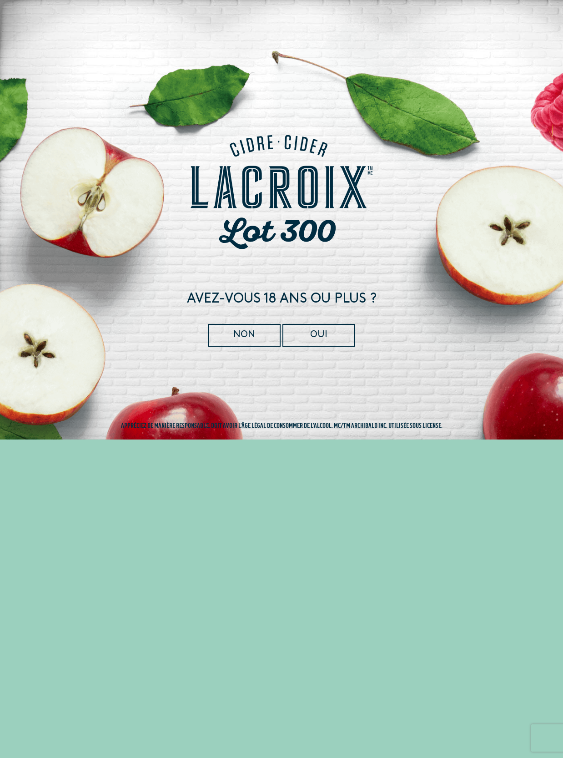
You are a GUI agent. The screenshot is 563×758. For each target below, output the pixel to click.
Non (245, 334)
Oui (318, 334)
